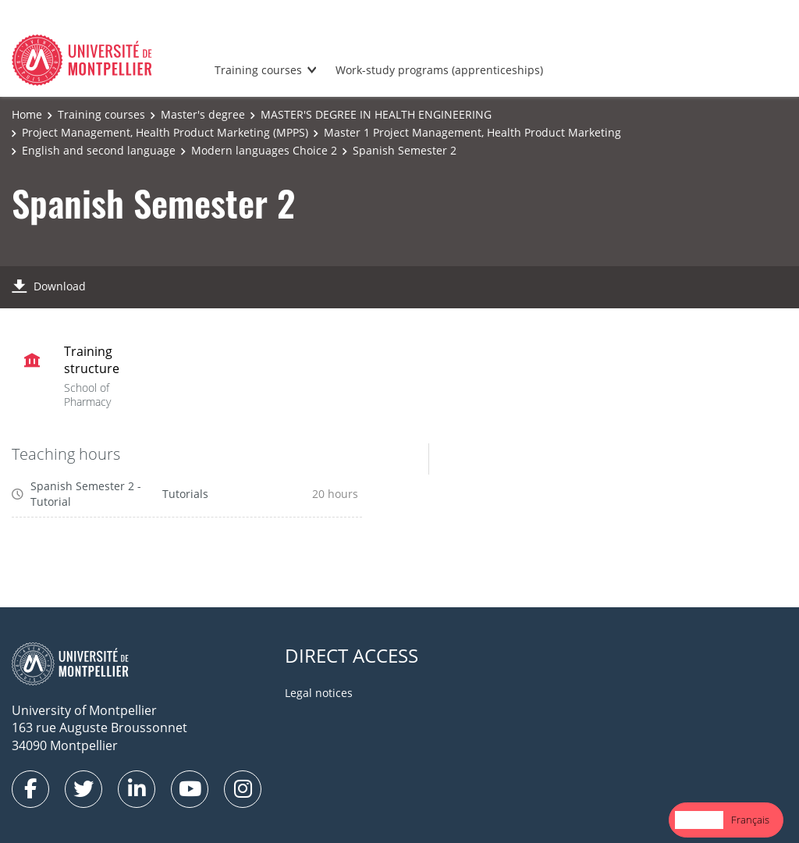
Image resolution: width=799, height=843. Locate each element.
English (699, 820)
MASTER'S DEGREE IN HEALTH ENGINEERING (376, 114)
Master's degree (203, 114)
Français (750, 820)
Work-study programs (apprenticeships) (439, 69)
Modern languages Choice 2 (264, 150)
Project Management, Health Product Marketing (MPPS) (165, 132)
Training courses (258, 69)
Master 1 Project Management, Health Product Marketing (472, 132)
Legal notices (319, 692)
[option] (750, 820)
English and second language (99, 150)
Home (27, 114)
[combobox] (699, 820)
